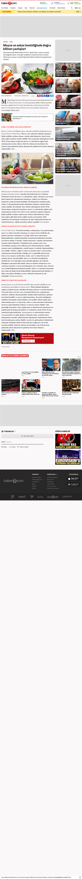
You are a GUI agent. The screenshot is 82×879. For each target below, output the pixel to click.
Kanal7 (12, 497)
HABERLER (5, 41)
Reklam (34, 486)
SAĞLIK (11, 41)
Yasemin (67, 497)
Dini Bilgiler (50, 482)
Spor (26, 8)
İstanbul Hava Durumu (53, 488)
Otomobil (52, 8)
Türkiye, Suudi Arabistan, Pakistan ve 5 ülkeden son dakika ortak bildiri (39, 12)
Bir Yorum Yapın (27, 436)
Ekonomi (32, 8)
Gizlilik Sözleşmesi (37, 479)
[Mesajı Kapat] (80, 877)
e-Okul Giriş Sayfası (52, 477)
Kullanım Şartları (36, 477)
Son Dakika (4, 8)
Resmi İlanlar (61, 8)
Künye (33, 484)
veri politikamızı (58, 877)
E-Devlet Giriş (51, 484)
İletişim (34, 488)
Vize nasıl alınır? (51, 486)
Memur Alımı (50, 479)
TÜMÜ (78, 12)
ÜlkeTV (40, 497)
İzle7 (52, 497)
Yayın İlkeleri (35, 482)
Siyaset (20, 8)
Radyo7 (22, 497)
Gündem (13, 8)
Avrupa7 (31, 497)
